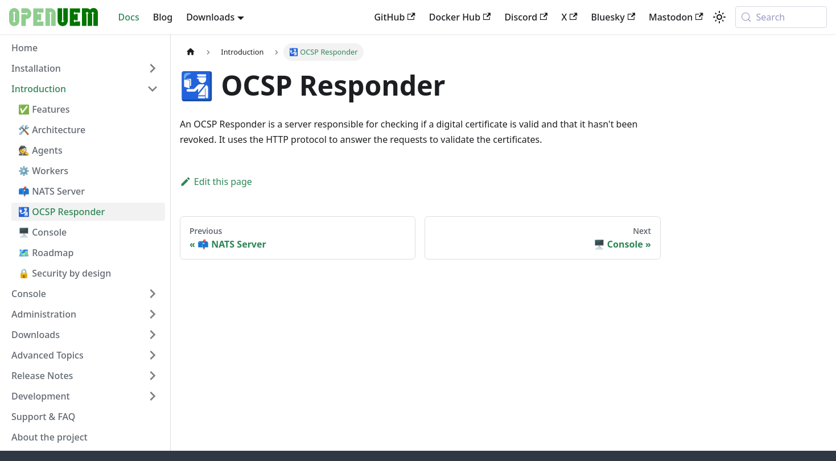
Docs (128, 17)
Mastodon (676, 17)
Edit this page (216, 181)
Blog (162, 17)
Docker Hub (460, 17)
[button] (85, 68)
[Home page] (190, 52)
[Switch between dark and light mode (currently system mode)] (719, 17)
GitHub (394, 17)
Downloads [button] (210, 17)
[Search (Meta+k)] (781, 17)
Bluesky (613, 17)
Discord (525, 17)
